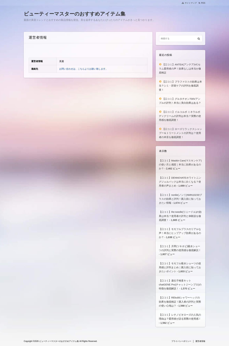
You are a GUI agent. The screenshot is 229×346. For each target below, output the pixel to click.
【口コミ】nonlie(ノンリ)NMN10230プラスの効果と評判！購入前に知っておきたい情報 (180, 198)
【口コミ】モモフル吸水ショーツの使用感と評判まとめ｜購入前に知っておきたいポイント (180, 267)
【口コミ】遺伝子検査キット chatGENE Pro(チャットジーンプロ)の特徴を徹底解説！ (180, 284)
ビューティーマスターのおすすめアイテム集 (74, 14)
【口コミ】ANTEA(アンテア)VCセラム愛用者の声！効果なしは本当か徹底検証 (180, 68)
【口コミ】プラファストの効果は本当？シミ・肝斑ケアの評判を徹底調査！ (180, 85)
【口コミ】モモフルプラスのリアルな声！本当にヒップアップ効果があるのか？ (180, 233)
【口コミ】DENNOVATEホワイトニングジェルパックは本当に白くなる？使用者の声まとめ (180, 181)
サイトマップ (191, 3)
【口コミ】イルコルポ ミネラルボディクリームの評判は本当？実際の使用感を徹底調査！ (180, 115)
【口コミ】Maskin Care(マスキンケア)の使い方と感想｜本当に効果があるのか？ (180, 164)
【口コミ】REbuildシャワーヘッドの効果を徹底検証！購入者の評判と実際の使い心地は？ (180, 301)
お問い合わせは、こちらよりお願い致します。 (83, 69)
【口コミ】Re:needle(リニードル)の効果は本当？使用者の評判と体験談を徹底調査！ (180, 215)
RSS (203, 3)
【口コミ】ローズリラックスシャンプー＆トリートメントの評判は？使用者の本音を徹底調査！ (180, 133)
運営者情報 (200, 341)
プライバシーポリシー (181, 341)
